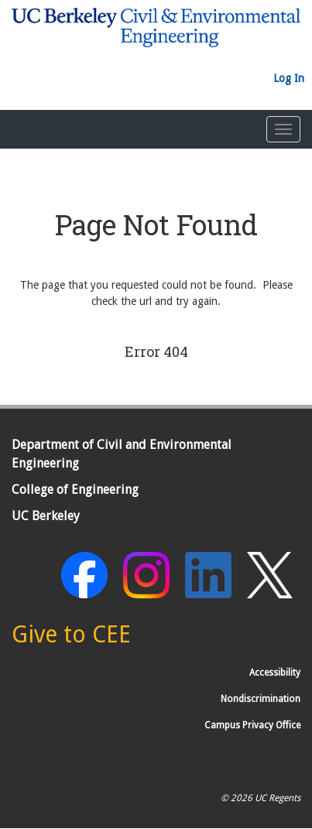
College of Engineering (75, 489)
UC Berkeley (46, 516)
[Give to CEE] (71, 638)
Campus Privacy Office (252, 725)
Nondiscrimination (260, 699)
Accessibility (274, 672)
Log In (288, 78)
